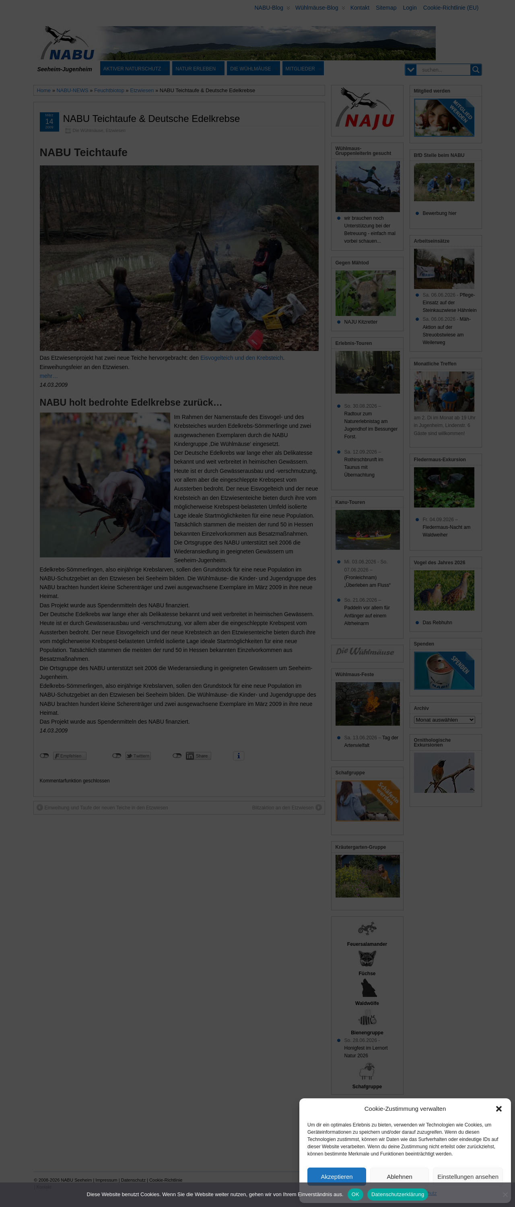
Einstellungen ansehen (468, 1176)
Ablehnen (399, 1176)
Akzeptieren (336, 1176)
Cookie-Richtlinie (388, 1193)
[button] (499, 1109)
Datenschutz (423, 1193)
